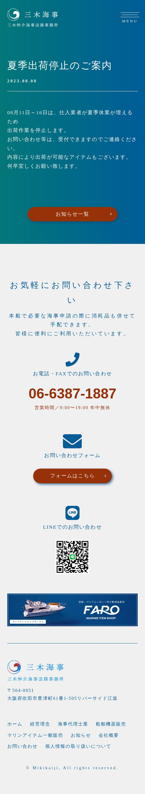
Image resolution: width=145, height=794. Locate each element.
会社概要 (109, 735)
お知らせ (81, 735)
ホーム (14, 724)
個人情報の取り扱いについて (78, 746)
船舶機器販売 (111, 724)
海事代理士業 (73, 724)
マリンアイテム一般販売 (35, 735)
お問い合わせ (22, 746)
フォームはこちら (72, 475)
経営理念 (40, 724)
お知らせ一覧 (73, 214)
